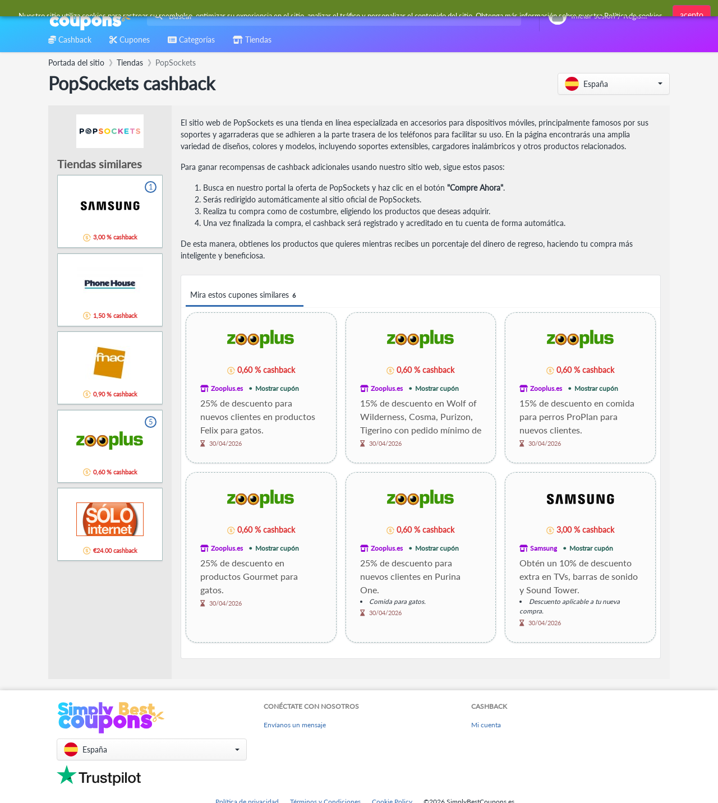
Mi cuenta (486, 725)
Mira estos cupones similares (244, 295)
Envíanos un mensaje (295, 725)
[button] (614, 84)
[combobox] (331, 16)
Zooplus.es (227, 388)
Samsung (543, 548)
